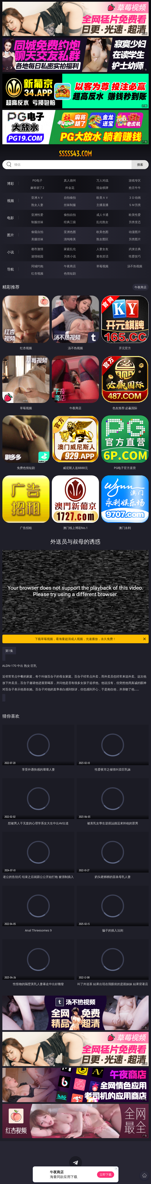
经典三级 (70, 222)
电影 (10, 217)
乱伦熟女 (102, 222)
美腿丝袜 (37, 239)
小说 (10, 252)
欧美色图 (102, 232)
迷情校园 (37, 256)
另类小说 (70, 256)
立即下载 (106, 1174)
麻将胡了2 (37, 188)
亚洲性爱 (37, 215)
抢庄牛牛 (135, 188)
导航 (10, 269)
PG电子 (37, 180)
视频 (10, 200)
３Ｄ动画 (135, 197)
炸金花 (69, 188)
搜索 (140, 164)
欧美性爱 (135, 215)
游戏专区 (135, 180)
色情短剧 (70, 273)
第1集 (9, 651)
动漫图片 (135, 232)
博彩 (10, 183)
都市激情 (37, 249)
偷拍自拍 (70, 215)
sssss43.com (75, 153)
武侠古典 (135, 249)
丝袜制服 (70, 205)
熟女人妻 (37, 205)
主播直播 (102, 205)
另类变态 (135, 222)
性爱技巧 (135, 256)
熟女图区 (102, 239)
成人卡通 (102, 215)
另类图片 (135, 239)
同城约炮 (37, 266)
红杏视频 (37, 273)
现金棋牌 (102, 188)
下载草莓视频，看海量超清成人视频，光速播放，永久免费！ (91, 639)
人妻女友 (102, 249)
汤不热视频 (134, 266)
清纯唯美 (70, 239)
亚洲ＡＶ (37, 197)
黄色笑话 (102, 256)
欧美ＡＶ (102, 197)
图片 (10, 235)
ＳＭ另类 (135, 205)
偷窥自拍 (37, 232)
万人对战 (102, 180)
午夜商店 (70, 266)
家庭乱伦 (70, 249)
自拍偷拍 (70, 197)
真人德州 (70, 180)
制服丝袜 (37, 222)
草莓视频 (102, 266)
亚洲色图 (70, 232)
